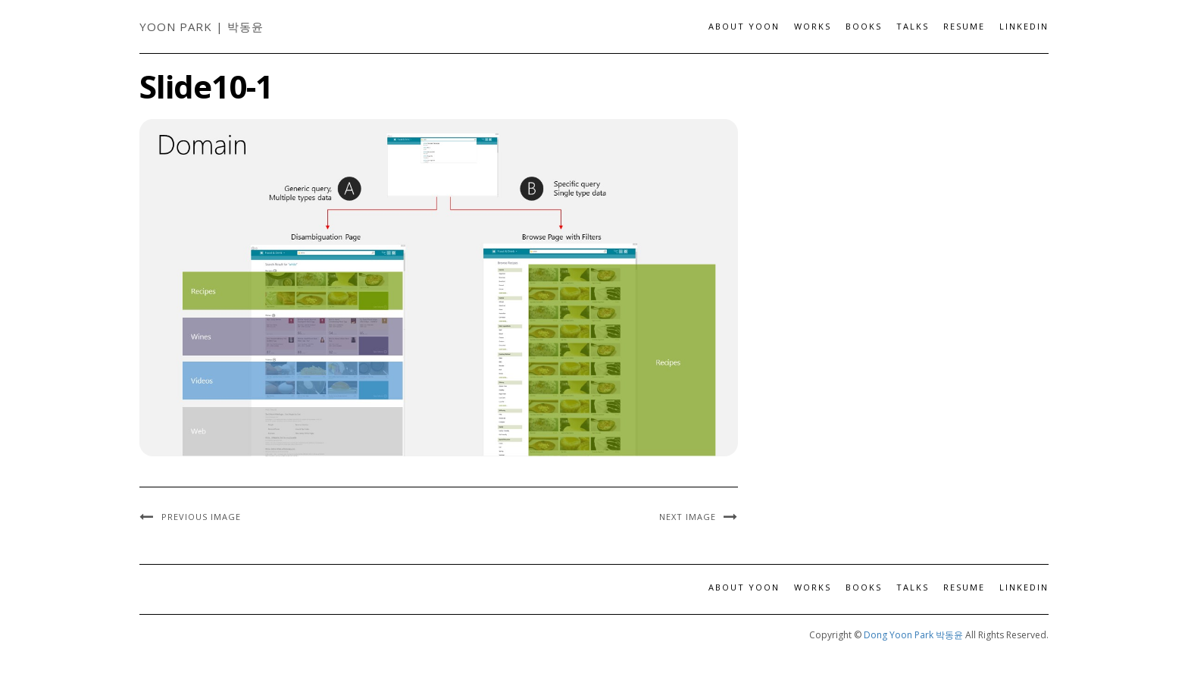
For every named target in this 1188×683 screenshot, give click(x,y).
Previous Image (201, 516)
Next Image (687, 516)
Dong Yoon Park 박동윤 (913, 634)
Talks (912, 26)
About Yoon (744, 26)
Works (812, 26)
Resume (964, 26)
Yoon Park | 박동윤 (201, 26)
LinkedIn (1024, 26)
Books (864, 26)
